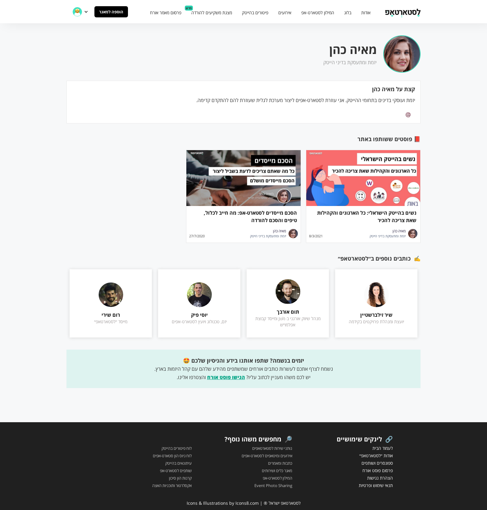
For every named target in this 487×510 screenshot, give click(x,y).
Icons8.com (247, 503)
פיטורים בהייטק (255, 13)
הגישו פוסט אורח (226, 377)
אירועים (284, 13)
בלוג (347, 13)
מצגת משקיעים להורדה (211, 13)
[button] (80, 12)
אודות (366, 13)
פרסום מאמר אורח (165, 13)
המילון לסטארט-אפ (317, 13)
